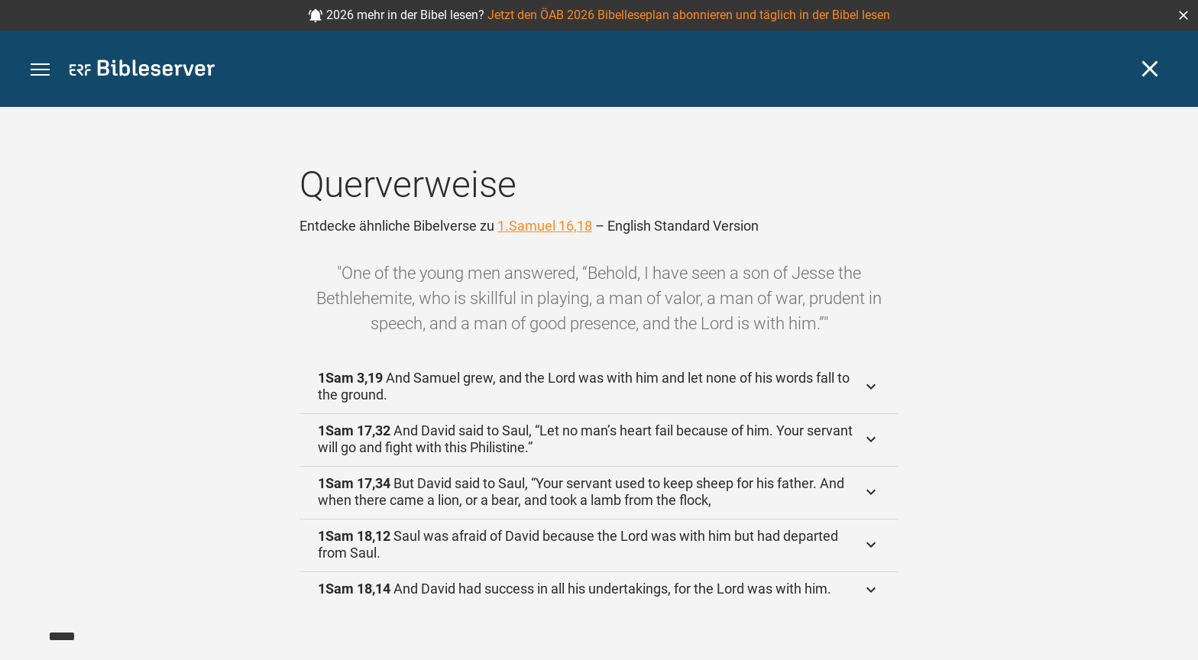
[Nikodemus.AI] (35, 626)
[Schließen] (1149, 68)
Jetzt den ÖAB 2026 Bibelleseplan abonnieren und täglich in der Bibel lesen (688, 15)
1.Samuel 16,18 (544, 226)
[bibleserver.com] (142, 70)
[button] (1183, 15)
